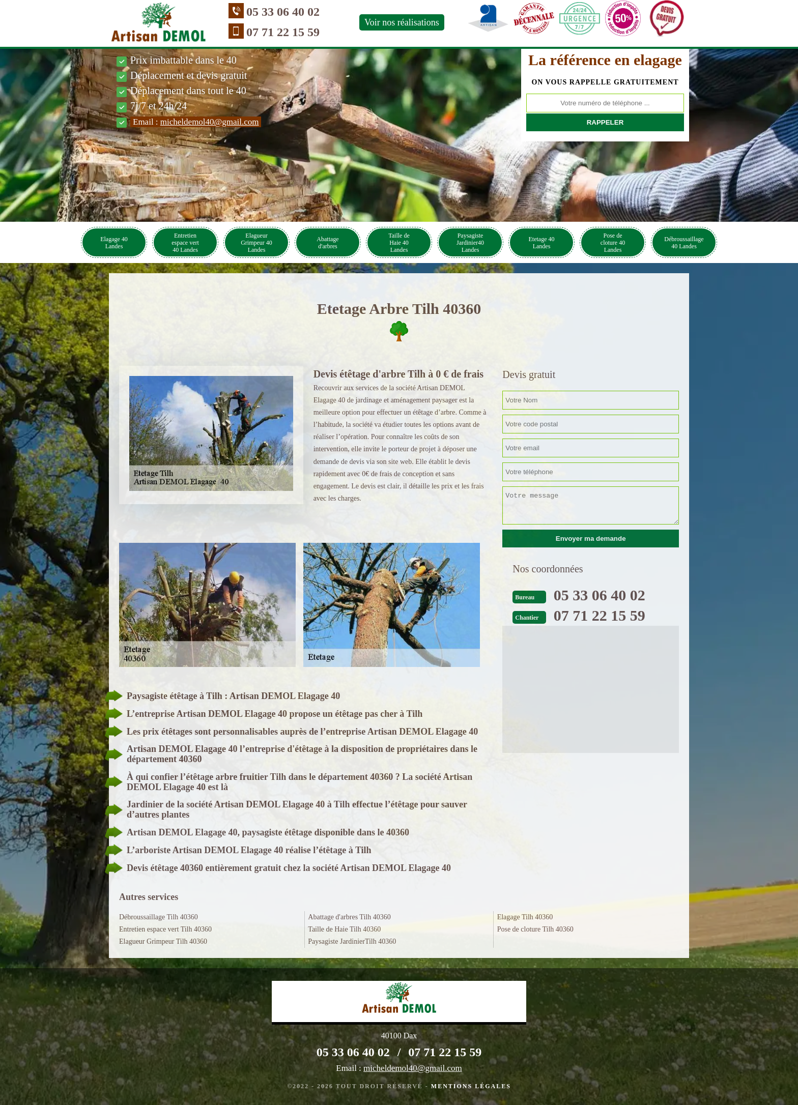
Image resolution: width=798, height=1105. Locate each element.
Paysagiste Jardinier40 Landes (470, 242)
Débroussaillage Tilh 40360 (158, 917)
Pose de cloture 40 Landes (613, 242)
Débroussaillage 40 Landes (683, 243)
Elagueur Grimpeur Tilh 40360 (163, 941)
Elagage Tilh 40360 (525, 917)
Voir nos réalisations (401, 22)
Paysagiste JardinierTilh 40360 (352, 941)
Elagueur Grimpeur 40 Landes (256, 242)
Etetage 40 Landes (542, 243)
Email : (196, 122)
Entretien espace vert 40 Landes (185, 242)
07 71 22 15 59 (283, 32)
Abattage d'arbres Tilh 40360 (349, 917)
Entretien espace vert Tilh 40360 (165, 929)
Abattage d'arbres (327, 243)
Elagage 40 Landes (114, 243)
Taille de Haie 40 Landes (398, 242)
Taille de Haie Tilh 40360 (344, 929)
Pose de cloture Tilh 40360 (535, 929)
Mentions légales (471, 1086)
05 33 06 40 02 (283, 11)
